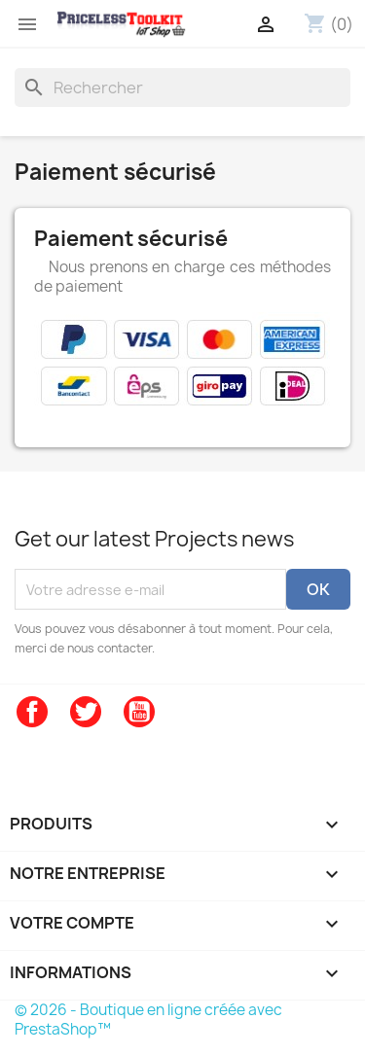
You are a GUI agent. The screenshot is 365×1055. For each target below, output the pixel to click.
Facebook (32, 711)
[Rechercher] (182, 87)
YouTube (139, 711)
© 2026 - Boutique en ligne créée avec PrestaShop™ (148, 1019)
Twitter (85, 711)
